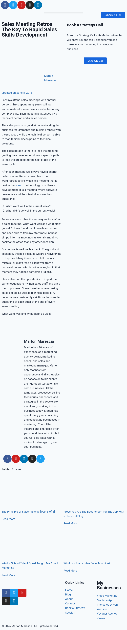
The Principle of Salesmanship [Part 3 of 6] (28, 511)
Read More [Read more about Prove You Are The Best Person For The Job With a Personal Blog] (70, 523)
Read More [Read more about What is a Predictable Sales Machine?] (70, 570)
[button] (63, 12)
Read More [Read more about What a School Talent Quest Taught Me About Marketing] (8, 575)
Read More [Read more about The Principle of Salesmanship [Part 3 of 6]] (8, 519)
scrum (19, 185)
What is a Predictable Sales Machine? (87, 563)
